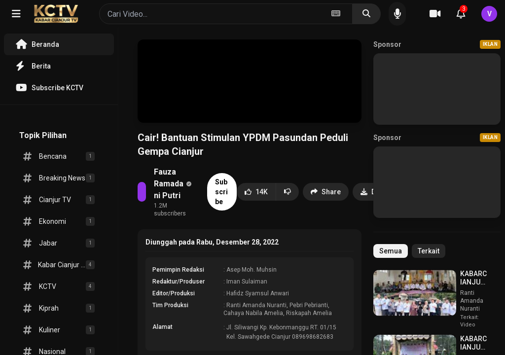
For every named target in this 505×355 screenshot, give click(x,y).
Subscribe (221, 192)
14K (256, 192)
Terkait (428, 251)
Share (326, 192)
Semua (390, 251)
